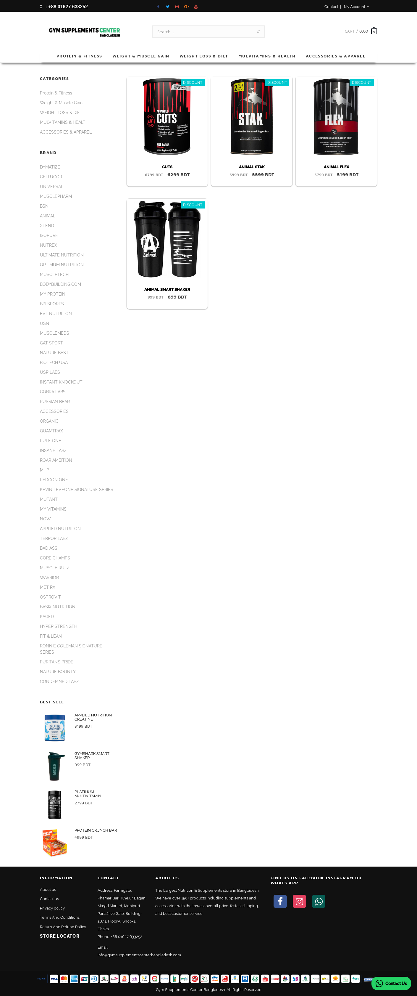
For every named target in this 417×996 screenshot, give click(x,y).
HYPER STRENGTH (58, 626)
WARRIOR (49, 577)
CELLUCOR (51, 176)
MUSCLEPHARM (56, 196)
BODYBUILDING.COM (60, 284)
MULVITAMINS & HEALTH (267, 55)
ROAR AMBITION (56, 460)
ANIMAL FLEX (336, 167)
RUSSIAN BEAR (55, 401)
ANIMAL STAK (252, 167)
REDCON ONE (54, 479)
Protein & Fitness (79, 55)
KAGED (47, 616)
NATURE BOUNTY (58, 671)
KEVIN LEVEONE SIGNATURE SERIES (76, 489)
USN (44, 323)
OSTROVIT (50, 597)
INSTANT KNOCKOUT (61, 382)
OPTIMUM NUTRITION (62, 264)
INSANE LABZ (53, 450)
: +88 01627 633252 (64, 6)
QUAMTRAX (51, 431)
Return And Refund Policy (63, 927)
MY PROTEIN (52, 294)
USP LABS (50, 372)
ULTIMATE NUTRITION (62, 255)
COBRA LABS (53, 391)
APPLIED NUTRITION (60, 528)
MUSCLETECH (54, 274)
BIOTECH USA (54, 362)
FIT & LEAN (51, 636)
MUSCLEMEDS (54, 333)
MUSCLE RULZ (55, 567)
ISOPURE (49, 235)
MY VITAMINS (53, 509)
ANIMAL (47, 216)
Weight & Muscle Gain (140, 55)
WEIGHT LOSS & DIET (204, 55)
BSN (44, 206)
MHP (44, 470)
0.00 (363, 31)
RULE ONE (50, 440)
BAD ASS (48, 548)
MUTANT (49, 499)
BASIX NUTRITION (57, 606)
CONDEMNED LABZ (59, 681)
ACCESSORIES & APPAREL (336, 55)
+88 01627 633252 (126, 936)
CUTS (167, 167)
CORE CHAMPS (55, 558)
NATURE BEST (54, 352)
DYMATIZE (50, 167)
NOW (45, 519)
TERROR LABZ (54, 538)
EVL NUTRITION (56, 313)
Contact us (49, 898)
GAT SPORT (51, 343)
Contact (331, 6)
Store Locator (59, 936)
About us (48, 889)
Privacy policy (52, 908)
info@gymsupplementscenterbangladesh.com (139, 955)
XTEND (47, 225)
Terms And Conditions (60, 917)
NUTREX (48, 245)
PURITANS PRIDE (56, 662)
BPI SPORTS (52, 303)
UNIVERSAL (51, 186)
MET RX (47, 587)
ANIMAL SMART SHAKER (167, 289)
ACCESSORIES (54, 411)
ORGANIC (49, 421)
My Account (356, 6)
